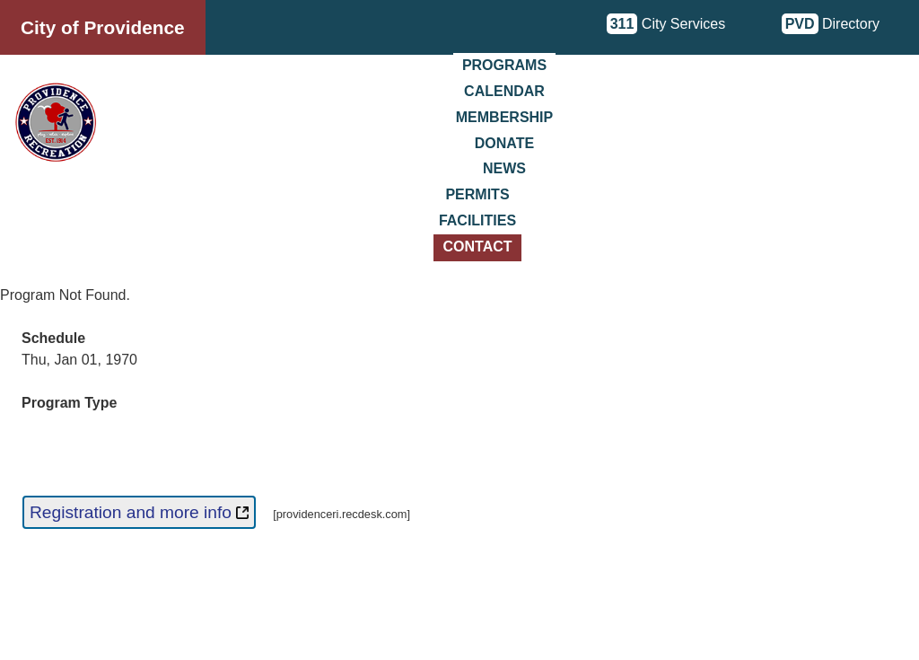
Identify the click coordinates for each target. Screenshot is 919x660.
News (504, 168)
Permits (477, 194)
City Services (666, 23)
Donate (504, 143)
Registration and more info (139, 512)
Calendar (504, 91)
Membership (504, 117)
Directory (831, 23)
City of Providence (103, 27)
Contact (477, 246)
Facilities (477, 220)
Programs (504, 65)
